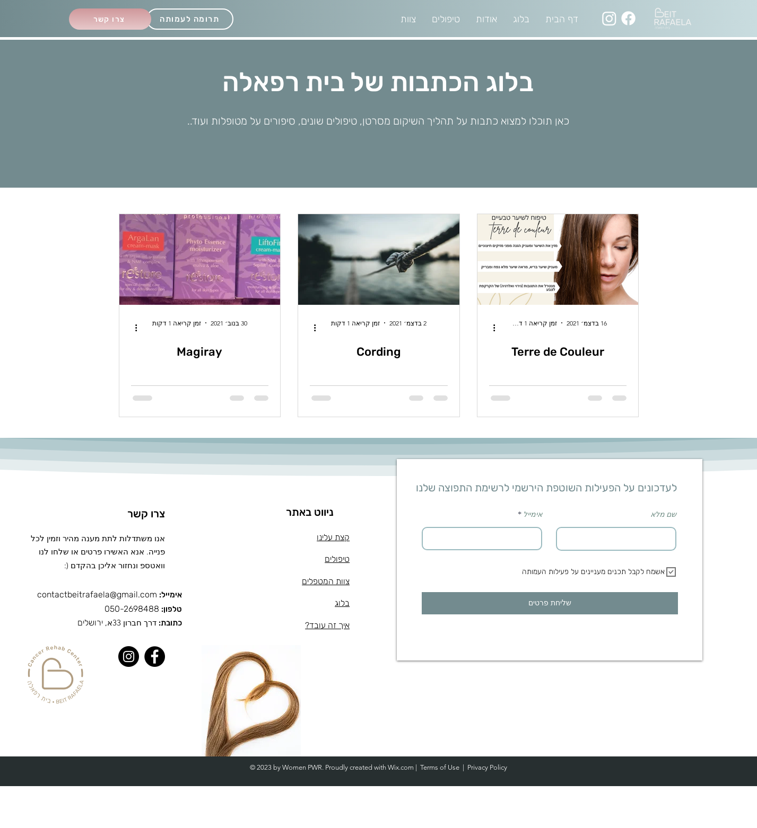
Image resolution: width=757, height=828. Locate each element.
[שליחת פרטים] (550, 603)
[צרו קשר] (110, 19)
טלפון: (171, 609)
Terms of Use (439, 767)
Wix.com (401, 767)
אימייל (532, 514)
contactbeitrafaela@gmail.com (97, 594)
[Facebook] (628, 18)
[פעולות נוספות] (490, 328)
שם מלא (663, 514)
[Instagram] (609, 18)
